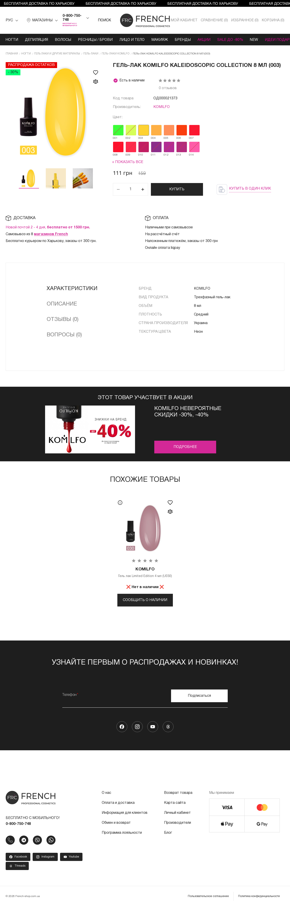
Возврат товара (178, 793)
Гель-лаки (90, 53)
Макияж (159, 40)
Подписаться (199, 695)
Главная (12, 53)
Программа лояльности (122, 832)
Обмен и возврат (116, 822)
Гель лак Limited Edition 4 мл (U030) (145, 572)
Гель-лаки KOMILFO (115, 53)
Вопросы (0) (64, 334)
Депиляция (36, 40)
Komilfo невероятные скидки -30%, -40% (187, 412)
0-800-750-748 (72, 18)
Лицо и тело (132, 40)
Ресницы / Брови (95, 40)
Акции (204, 40)
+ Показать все (127, 162)
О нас (106, 793)
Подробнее (185, 447)
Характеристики (72, 288)
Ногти (11, 40)
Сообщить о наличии (145, 600)
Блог (168, 832)
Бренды (183, 40)
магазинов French (51, 234)
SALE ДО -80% (230, 40)
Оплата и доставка (118, 802)
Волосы (63, 40)
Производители (177, 822)
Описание (62, 304)
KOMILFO (161, 107)
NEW (254, 40)
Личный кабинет (177, 812)
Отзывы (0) (62, 319)
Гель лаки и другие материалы (57, 53)
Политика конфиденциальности (259, 896)
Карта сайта (175, 802)
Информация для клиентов (124, 812)
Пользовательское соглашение (208, 896)
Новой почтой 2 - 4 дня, (48, 227)
